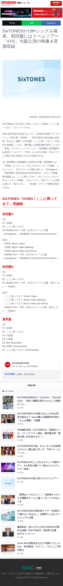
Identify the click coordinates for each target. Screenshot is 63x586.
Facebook (51, 23)
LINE (31, 23)
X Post (12, 23)
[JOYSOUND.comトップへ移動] (56, 3)
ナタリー (13, 5)
